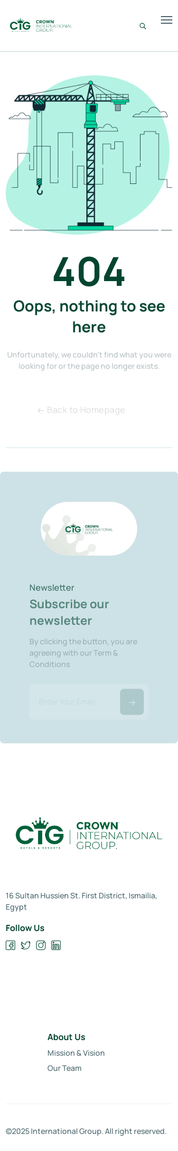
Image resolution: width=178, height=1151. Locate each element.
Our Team (64, 1068)
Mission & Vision (76, 1053)
